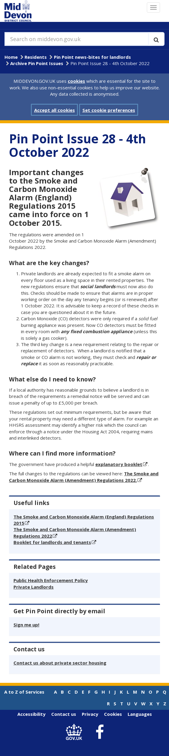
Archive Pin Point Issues (36, 63)
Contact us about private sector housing (59, 663)
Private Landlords (33, 587)
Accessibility (31, 714)
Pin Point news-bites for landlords (92, 57)
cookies (76, 81)
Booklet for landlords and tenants (52, 542)
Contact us (63, 714)
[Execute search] (156, 39)
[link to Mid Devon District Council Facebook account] (99, 732)
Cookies (113, 714)
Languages (140, 714)
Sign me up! (26, 625)
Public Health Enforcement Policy (50, 580)
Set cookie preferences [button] (108, 110)
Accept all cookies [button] (54, 110)
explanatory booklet (118, 464)
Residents (36, 57)
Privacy (90, 714)
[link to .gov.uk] (75, 732)
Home (11, 57)
